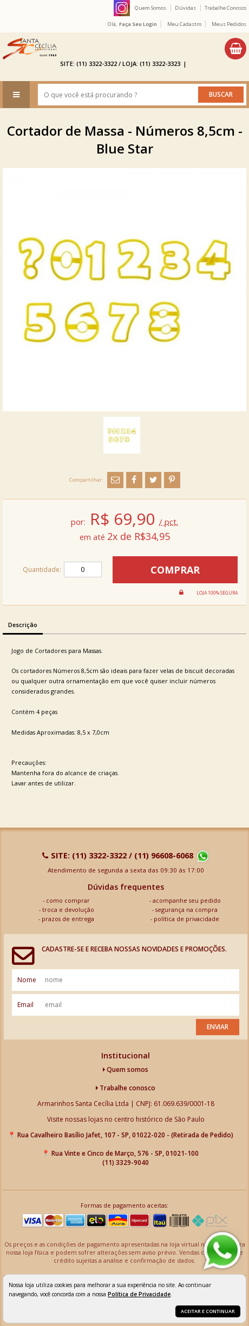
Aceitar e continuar (208, 1311)
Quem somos (125, 1069)
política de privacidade (186, 919)
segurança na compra (186, 909)
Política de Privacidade (139, 1294)
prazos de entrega (68, 919)
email (25, 1004)
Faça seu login (138, 24)
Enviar (217, 1026)
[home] (29, 48)
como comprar (68, 900)
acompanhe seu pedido (187, 900)
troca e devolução (68, 909)
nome (26, 979)
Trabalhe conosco (125, 1087)
